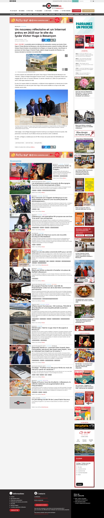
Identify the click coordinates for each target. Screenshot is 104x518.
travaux (33, 320)
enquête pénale (43, 318)
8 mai (38, 374)
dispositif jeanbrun (35, 360)
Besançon (17, 26)
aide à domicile (35, 261)
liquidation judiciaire (56, 318)
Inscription (80, 235)
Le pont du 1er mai (82, 468)
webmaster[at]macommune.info (41, 513)
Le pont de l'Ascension (82, 472)
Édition (54, 8)
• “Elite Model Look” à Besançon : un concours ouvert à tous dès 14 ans (84, 64)
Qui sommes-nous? (15, 498)
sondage (49, 374)
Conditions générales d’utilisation (18, 507)
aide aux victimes (35, 318)
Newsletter (14, 510)
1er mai (33, 374)
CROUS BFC (34, 392)
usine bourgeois (43, 340)
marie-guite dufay (38, 142)
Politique (54, 284)
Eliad (47, 261)
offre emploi (34, 262)
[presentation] (63, 69)
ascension (42, 374)
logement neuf (57, 360)
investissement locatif (49, 360)
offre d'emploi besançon (66, 261)
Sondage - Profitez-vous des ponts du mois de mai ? (83, 464)
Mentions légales (14, 505)
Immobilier (54, 345)
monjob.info (52, 261)
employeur (34, 190)
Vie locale (66, 164)
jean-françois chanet (20, 142)
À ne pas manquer (85, 333)
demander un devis (41, 505)
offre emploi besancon (42, 262)
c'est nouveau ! (35, 278)
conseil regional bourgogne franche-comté (50, 298)
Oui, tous (80, 467)
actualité (34, 250)
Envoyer (79, 484)
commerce (34, 209)
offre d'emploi (58, 261)
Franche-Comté (35, 304)
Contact (12, 496)
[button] (91, 1)
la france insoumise (35, 340)
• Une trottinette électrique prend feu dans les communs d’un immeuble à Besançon (83, 60)
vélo (38, 209)
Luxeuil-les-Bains (36, 397)
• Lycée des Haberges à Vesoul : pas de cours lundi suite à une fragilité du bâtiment (84, 69)
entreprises (47, 227)
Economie (23, 26)
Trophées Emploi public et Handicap (48, 190)
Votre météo (84, 422)
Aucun (79, 474)
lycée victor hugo (29, 142)
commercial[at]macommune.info (41, 501)
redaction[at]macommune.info (41, 498)
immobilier (42, 360)
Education (45, 380)
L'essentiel (84, 51)
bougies (33, 244)
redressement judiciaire (65, 318)
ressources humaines (54, 227)
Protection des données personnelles (19, 501)
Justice (47, 304)
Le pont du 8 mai (81, 470)
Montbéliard (35, 233)
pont (46, 374)
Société (45, 214)
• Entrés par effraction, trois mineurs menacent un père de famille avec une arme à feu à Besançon (84, 55)
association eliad (42, 261)
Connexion (89, 235)
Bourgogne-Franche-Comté (39, 181)
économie (42, 227)
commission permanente (36, 298)
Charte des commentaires (16, 500)
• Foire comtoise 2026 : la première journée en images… (83, 74)
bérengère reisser (35, 227)
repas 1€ (44, 392)
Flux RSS (13, 503)
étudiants (40, 392)
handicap (39, 190)
